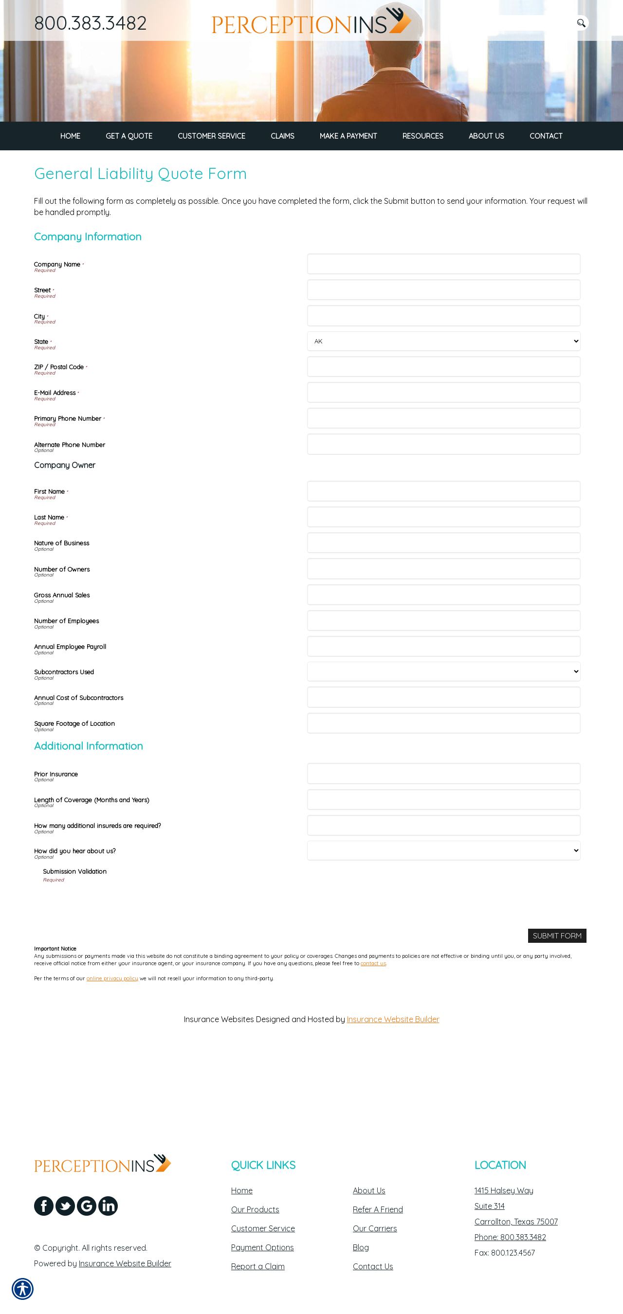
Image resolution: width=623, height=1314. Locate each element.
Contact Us (373, 1266)
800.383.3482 (90, 22)
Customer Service (263, 1228)
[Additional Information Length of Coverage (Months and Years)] (443, 876)
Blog (361, 1247)
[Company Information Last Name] (443, 594)
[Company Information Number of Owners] (443, 646)
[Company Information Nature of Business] (443, 620)
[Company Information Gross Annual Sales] (443, 672)
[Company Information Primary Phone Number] (443, 496)
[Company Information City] (443, 393)
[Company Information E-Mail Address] (443, 470)
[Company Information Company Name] (443, 341)
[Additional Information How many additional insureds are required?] (443, 902)
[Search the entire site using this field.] (523, 23)
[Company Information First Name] (443, 568)
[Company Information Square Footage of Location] (443, 800)
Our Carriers (375, 1228)
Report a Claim (258, 1266)
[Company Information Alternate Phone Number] (443, 521)
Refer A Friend (378, 1209)
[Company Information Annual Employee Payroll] (443, 724)
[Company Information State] (443, 419)
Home (242, 1190)
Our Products (255, 1209)
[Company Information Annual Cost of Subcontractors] (443, 774)
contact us (373, 1041)
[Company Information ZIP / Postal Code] (443, 443)
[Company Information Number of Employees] (443, 697)
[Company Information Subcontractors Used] (443, 749)
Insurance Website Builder (393, 1097)
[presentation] (117, 980)
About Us (369, 1190)
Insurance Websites (219, 1097)
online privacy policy (112, 1056)
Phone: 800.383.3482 (510, 1237)
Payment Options (262, 1247)
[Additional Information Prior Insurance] (443, 851)
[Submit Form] (557, 1014)
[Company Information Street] (443, 367)
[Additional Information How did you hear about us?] (443, 928)
